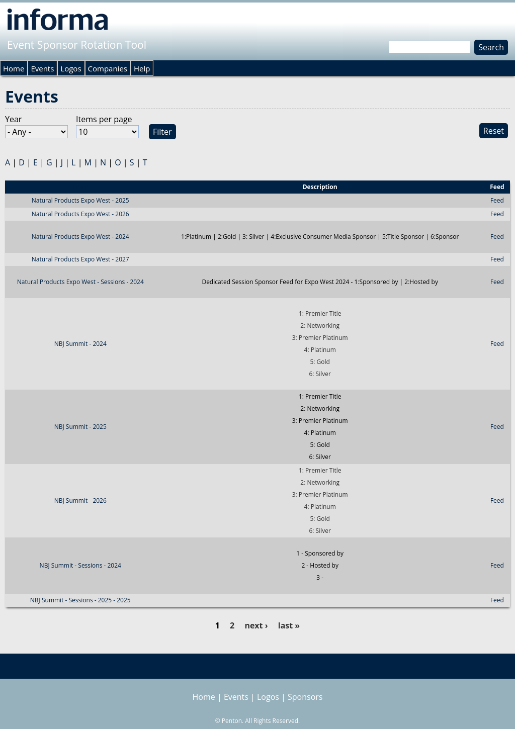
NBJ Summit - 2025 (80, 426)
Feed (497, 200)
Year (13, 119)
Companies (107, 68)
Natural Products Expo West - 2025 (80, 200)
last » (289, 625)
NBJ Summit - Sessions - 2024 (80, 565)
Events (42, 68)
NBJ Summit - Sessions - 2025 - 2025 (80, 600)
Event (80, 187)
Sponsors (305, 696)
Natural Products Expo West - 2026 (80, 214)
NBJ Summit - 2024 (80, 343)
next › (256, 625)
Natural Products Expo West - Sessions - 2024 (80, 282)
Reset (493, 130)
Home (13, 68)
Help (142, 68)
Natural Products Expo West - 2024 (80, 236)
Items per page (104, 119)
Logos (70, 68)
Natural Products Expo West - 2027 (80, 259)
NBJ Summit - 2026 (80, 500)
